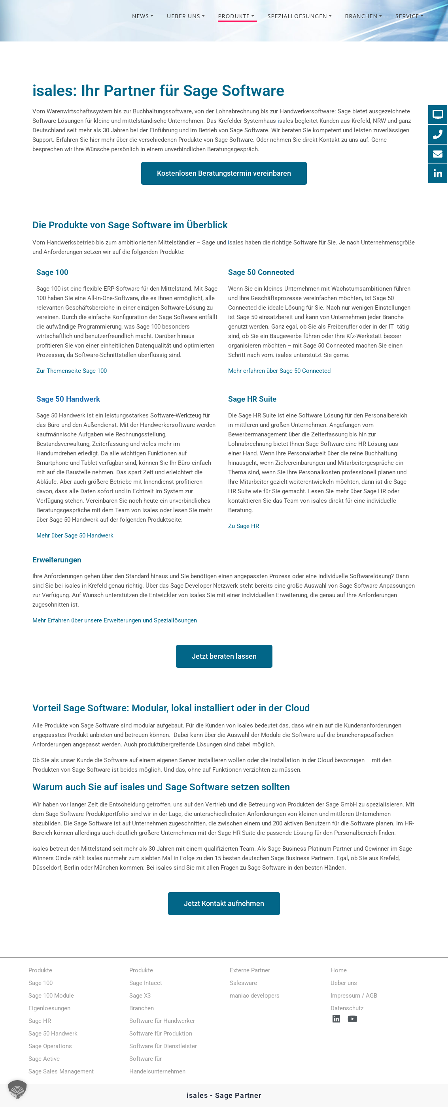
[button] (17, 1089)
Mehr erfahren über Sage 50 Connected (279, 370)
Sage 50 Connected (261, 272)
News (140, 16)
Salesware (243, 983)
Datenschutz (347, 1008)
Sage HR (39, 1020)
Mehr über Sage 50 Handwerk (74, 535)
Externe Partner (250, 970)
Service (407, 16)
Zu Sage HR (243, 526)
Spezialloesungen (297, 16)
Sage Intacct (145, 983)
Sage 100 (52, 272)
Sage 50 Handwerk (68, 399)
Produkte (234, 16)
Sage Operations (50, 1046)
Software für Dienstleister (163, 1046)
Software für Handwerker (162, 1020)
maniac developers (255, 995)
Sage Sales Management (61, 1071)
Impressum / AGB (354, 995)
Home (339, 970)
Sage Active (44, 1058)
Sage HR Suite (252, 399)
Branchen (361, 16)
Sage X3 (140, 995)
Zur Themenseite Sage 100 (71, 370)
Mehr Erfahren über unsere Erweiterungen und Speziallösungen (114, 620)
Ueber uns (183, 16)
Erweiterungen (56, 559)
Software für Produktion (160, 1033)
